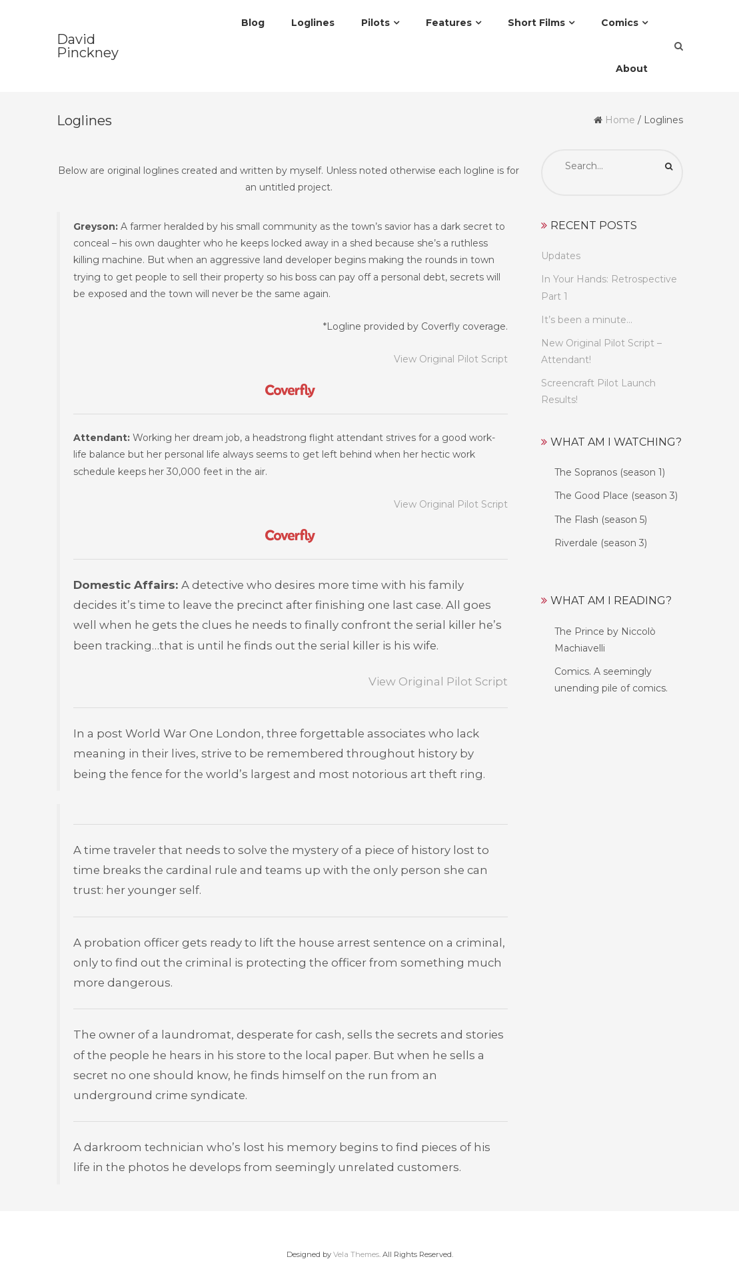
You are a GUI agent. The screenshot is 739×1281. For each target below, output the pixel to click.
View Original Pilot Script (451, 359)
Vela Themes (356, 1254)
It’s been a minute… (586, 320)
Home (620, 120)
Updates (560, 256)
